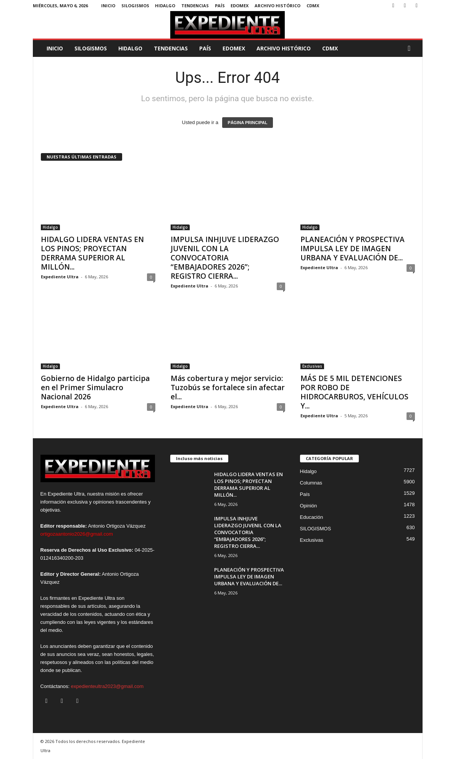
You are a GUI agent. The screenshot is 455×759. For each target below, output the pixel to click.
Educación (311, 517)
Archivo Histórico (277, 5)
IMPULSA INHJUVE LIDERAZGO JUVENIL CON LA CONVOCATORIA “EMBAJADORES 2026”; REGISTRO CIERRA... (225, 257)
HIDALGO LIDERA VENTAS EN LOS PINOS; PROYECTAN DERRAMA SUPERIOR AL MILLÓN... (92, 253)
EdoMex (239, 5)
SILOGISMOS (135, 5)
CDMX (313, 5)
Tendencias (195, 5)
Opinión (308, 506)
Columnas (311, 483)
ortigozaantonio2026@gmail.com (76, 534)
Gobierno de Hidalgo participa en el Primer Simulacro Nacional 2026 (95, 387)
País (220, 5)
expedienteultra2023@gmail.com (107, 686)
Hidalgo (165, 5)
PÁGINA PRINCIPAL (248, 122)
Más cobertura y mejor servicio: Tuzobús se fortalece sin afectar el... (228, 387)
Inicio (108, 5)
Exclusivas (312, 366)
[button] (411, 48)
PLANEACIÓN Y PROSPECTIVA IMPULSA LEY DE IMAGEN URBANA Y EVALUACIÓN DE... (352, 248)
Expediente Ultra (60, 276)
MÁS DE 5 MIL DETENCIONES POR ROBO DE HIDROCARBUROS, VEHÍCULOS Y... (354, 392)
